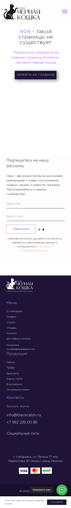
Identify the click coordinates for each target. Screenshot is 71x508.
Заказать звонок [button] (18, 406)
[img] (10, 441)
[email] (36, 216)
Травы (11, 368)
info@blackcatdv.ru (24, 415)
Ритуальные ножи (18, 390)
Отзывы (11, 328)
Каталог (12, 333)
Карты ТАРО (15, 379)
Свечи (11, 362)
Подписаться (21, 229)
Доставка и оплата (19, 339)
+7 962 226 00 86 (22, 422)
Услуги (11, 322)
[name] (36, 203)
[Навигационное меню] (64, 11)
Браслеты (13, 373)
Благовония (14, 384)
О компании (14, 311)
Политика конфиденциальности (21, 347)
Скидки (11, 317)
